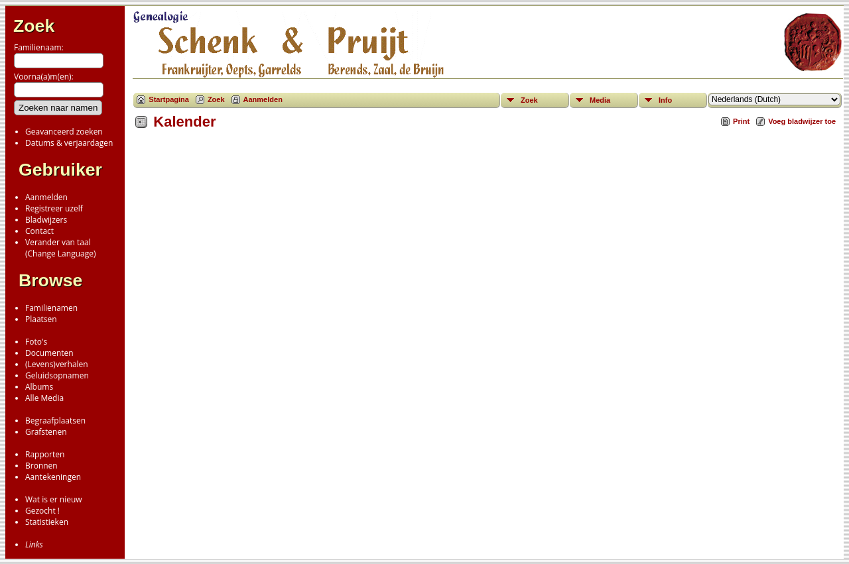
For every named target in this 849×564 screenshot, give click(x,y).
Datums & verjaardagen (69, 142)
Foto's (36, 341)
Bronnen (41, 465)
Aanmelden (46, 197)
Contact (39, 231)
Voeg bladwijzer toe (802, 121)
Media (600, 100)
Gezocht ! (42, 510)
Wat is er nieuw (53, 499)
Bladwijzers (46, 219)
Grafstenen (46, 431)
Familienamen (51, 307)
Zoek (33, 26)
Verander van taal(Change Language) (60, 248)
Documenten (49, 353)
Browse (50, 280)
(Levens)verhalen (56, 364)
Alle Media (44, 398)
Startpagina (169, 99)
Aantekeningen (53, 476)
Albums (39, 386)
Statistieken (46, 522)
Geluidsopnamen (57, 375)
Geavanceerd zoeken (64, 131)
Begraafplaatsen (55, 420)
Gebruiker (60, 170)
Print (741, 121)
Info (665, 100)
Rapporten (44, 454)
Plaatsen (41, 319)
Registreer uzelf (54, 208)
